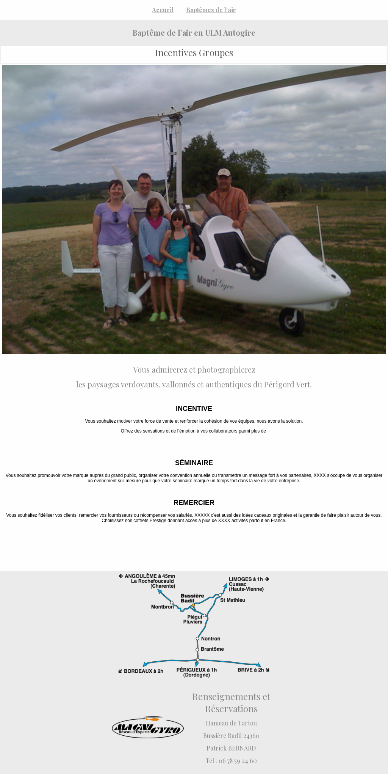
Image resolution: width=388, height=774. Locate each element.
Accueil (163, 10)
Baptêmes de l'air (211, 10)
